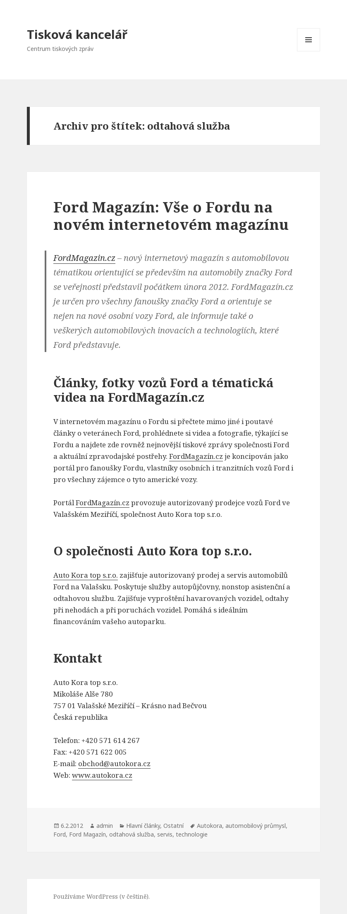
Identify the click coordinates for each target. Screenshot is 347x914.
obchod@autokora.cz (114, 763)
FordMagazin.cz (84, 257)
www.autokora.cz (102, 775)
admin (104, 826)
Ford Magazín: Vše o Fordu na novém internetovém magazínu (171, 215)
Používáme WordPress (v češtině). (101, 896)
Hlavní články (143, 826)
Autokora (209, 826)
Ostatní (173, 826)
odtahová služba (131, 834)
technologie (192, 834)
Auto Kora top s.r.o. (85, 575)
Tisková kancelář (77, 34)
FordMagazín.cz (196, 456)
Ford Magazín (87, 834)
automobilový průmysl (255, 826)
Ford (59, 834)
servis (164, 834)
